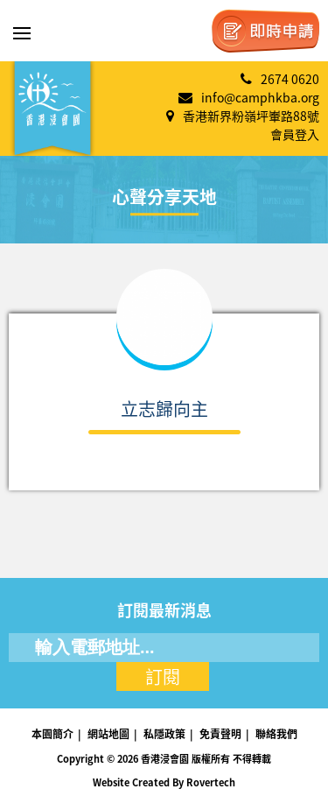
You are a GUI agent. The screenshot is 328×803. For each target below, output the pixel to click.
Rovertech (210, 782)
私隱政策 (164, 734)
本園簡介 (52, 734)
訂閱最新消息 (164, 610)
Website (111, 782)
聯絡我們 (276, 734)
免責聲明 (220, 734)
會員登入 (294, 134)
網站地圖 (108, 734)
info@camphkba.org (260, 97)
